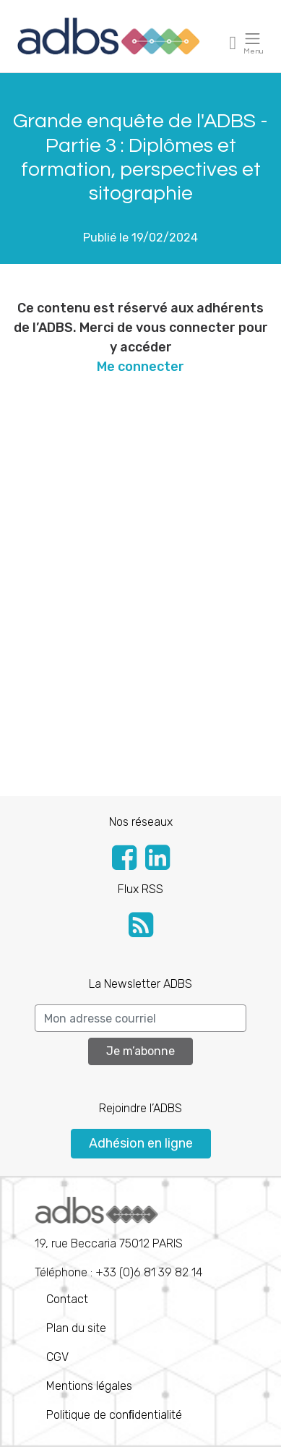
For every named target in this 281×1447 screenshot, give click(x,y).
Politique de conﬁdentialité (114, 1415)
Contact (67, 1299)
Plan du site (76, 1328)
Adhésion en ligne (141, 1143)
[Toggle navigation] (233, 42)
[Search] (140, 1018)
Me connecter (140, 367)
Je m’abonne (140, 1051)
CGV (57, 1357)
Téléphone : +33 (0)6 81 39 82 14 (118, 1238)
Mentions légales (89, 1386)
